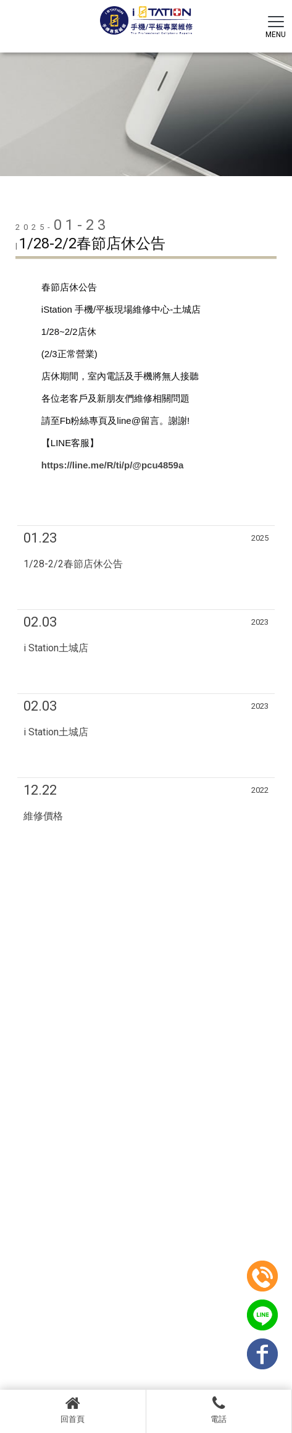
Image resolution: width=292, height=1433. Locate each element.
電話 (219, 1409)
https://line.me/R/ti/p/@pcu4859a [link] (112, 465)
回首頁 (73, 1409)
